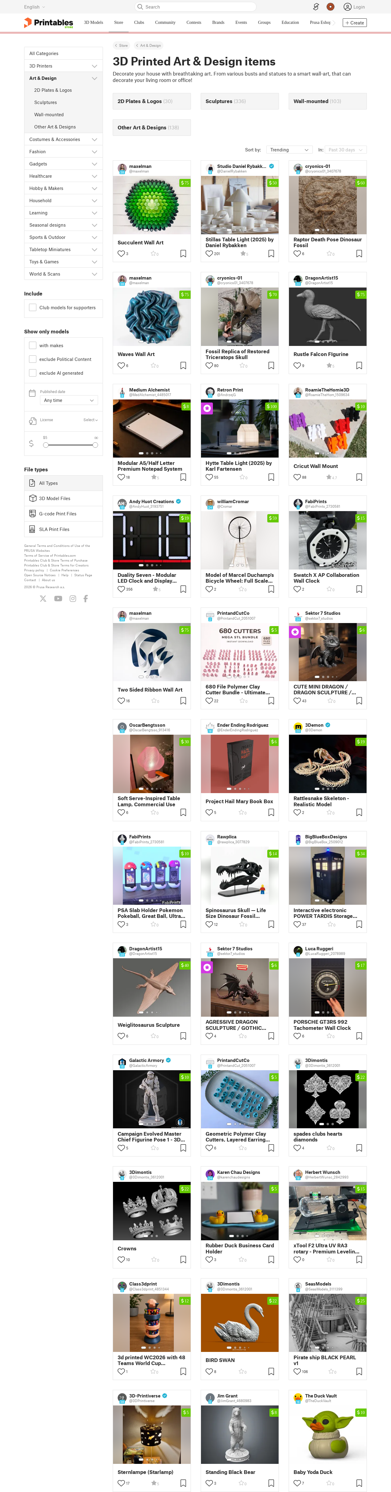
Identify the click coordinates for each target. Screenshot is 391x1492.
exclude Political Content (65, 359)
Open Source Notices (40, 575)
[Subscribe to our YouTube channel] (58, 598)
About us (48, 580)
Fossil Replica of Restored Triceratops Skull (237, 354)
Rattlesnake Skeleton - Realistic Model (321, 801)
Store (123, 45)
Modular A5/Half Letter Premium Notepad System (150, 466)
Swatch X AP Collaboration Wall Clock (326, 578)
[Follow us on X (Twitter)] (43, 598)
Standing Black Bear (230, 1472)
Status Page (83, 575)
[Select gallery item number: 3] (156, 230)
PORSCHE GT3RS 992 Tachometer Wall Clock (322, 1024)
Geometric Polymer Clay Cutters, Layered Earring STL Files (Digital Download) (236, 1136)
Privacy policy (34, 570)
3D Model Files (49, 498)
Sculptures (45, 102)
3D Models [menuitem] (93, 22)
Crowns (127, 1248)
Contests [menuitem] (194, 22)
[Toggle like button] (121, 253)
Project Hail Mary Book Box (239, 801)
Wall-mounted (49, 114)
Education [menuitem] (290, 22)
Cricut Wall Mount (316, 466)
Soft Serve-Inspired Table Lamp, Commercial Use (149, 801)
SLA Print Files (49, 529)
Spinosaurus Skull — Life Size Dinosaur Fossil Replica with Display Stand (238, 913)
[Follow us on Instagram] (73, 598)
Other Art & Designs (55, 126)
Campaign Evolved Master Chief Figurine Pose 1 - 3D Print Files (149, 1136)
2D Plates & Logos (53, 90)
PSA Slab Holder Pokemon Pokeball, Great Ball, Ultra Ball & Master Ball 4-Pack (150, 913)
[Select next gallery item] (95, 445)
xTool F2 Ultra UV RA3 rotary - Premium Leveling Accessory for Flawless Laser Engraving (326, 1248)
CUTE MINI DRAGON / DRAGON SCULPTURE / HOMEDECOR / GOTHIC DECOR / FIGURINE (323, 689)
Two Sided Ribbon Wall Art (150, 689)
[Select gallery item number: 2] (152, 230)
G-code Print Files (52, 513)
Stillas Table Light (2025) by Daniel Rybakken (240, 242)
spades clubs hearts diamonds (318, 1136)
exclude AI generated (61, 373)
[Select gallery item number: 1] (145, 230)
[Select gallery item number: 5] (249, 230)
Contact (30, 580)
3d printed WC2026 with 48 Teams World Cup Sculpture (151, 1360)
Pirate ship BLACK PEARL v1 (325, 1360)
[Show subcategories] (94, 66)
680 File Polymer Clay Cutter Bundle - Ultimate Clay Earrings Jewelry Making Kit (235, 689)
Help (64, 575)
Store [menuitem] (118, 22)
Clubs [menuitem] (139, 22)
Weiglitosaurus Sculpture (149, 1025)
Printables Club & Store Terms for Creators (56, 565)
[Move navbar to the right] (334, 22)
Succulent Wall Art (140, 242)
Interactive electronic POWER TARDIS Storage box (323, 913)
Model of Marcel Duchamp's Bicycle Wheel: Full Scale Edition (240, 578)
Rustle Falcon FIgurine (321, 354)
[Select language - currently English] (34, 6)
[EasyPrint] (316, 7)
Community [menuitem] (165, 22)
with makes (51, 345)
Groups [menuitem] (264, 22)
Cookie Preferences (64, 570)
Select (90, 420)
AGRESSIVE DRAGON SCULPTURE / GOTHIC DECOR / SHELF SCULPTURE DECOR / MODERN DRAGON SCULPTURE (234, 1024)
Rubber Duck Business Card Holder (240, 1248)
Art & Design (150, 45)
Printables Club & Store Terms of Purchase (56, 560)
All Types (43, 483)
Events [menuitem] (241, 22)
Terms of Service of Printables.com (50, 555)
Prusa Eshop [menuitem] (320, 22)
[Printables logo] (48, 22)
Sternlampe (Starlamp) (146, 1472)
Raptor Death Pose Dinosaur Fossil (328, 242)
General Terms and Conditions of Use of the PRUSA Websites (57, 548)
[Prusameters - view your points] (330, 7)
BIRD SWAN (220, 1360)
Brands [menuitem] (218, 22)
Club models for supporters (67, 307)
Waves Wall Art (136, 354)
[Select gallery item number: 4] (245, 230)
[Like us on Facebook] (86, 598)
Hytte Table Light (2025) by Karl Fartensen (239, 466)
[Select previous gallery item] (46, 445)
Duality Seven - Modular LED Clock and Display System (147, 578)
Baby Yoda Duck (313, 1472)
